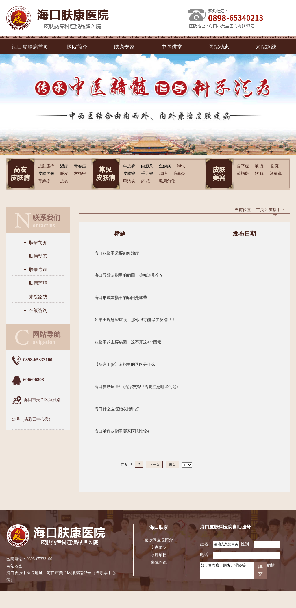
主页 (260, 210)
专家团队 (159, 547)
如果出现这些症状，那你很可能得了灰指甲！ (135, 320)
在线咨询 (38, 310)
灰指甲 (275, 210)
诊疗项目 (159, 555)
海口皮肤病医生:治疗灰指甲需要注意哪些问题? (136, 387)
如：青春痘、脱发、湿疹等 (227, 570)
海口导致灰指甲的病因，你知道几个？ (129, 275)
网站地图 (14, 566)
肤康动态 (38, 256)
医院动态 (218, 47)
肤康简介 (38, 242)
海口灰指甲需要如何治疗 (117, 253)
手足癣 (147, 173)
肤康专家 (124, 47)
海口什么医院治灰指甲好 (117, 409)
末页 (172, 465)
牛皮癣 (129, 166)
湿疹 (64, 166)
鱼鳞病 (165, 166)
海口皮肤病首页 (30, 47)
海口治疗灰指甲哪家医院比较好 (123, 431)
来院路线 (266, 47)
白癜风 (147, 166)
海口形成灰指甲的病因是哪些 (121, 297)
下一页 (154, 465)
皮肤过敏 (46, 173)
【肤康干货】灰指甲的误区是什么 (125, 364)
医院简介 (77, 47)
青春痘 (80, 166)
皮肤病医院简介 (159, 540)
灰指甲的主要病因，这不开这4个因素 (128, 342)
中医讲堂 (171, 47)
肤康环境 (38, 283)
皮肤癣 (129, 173)
